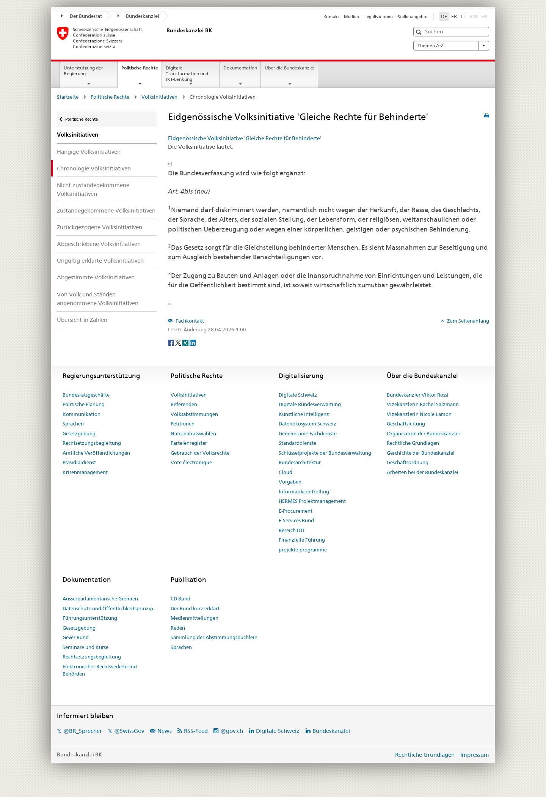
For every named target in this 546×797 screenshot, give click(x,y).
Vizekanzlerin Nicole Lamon (419, 414)
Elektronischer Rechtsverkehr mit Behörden (100, 670)
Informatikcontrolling (304, 491)
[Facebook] (171, 342)
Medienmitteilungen (194, 618)
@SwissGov (129, 730)
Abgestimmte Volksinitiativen (96, 277)
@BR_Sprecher (82, 730)
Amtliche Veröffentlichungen (96, 453)
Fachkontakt (189, 321)
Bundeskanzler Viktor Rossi (418, 395)
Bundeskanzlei (139, 15)
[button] (419, 32)
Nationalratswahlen (193, 433)
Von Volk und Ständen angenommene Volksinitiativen (97, 299)
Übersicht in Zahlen (82, 319)
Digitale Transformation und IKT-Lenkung (187, 73)
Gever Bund (76, 637)
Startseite (67, 97)
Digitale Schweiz (298, 395)
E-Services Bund (296, 520)
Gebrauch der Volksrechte (200, 453)
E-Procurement (295, 511)
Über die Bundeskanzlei (289, 68)
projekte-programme (303, 550)
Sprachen (73, 424)
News (164, 730)
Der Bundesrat (81, 15)
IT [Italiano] (463, 16)
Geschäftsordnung (407, 462)
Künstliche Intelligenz (304, 414)
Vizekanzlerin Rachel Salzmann (423, 404)
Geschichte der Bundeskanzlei (421, 453)
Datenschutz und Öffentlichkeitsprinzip (108, 608)
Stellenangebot (413, 16)
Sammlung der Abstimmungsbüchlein (214, 637)
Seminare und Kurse (85, 647)
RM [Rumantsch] (473, 16)
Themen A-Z (451, 45)
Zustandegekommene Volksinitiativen (106, 210)
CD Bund (180, 598)
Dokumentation (240, 68)
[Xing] (186, 342)
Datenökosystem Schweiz (307, 424)
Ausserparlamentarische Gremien (100, 598)
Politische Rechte (141, 70)
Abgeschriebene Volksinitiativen (99, 243)
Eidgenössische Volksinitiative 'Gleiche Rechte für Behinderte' (245, 138)
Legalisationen (378, 16)
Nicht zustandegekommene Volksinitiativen (93, 189)
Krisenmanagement (85, 472)
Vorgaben (290, 482)
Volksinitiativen (159, 97)
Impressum (474, 754)
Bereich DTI (291, 530)
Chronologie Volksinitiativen (94, 168)
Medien (351, 16)
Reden (178, 628)
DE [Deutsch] (444, 16)
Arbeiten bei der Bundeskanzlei (422, 472)
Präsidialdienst (79, 462)
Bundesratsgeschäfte (86, 395)
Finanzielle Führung (302, 540)
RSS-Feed (196, 730)
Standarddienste (297, 443)
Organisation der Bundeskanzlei (423, 433)
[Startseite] (165, 37)
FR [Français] (454, 16)
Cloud (285, 472)
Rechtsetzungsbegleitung (92, 443)
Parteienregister (189, 443)
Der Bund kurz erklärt (195, 608)
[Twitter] (178, 342)
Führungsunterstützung (90, 618)
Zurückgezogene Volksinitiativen (99, 227)
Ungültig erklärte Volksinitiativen (100, 260)
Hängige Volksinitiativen (89, 151)
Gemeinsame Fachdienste (308, 433)
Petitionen (183, 424)
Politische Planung (84, 404)
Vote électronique (191, 462)
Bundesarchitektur (300, 462)
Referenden (184, 404)
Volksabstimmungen (194, 414)
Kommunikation (81, 414)
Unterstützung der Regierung (83, 70)
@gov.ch (231, 730)
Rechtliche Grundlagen (413, 443)
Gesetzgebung (79, 433)
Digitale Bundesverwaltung (310, 404)
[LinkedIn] (193, 342)
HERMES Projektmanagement (312, 501)
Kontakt (331, 16)
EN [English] (484, 16)
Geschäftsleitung (406, 424)
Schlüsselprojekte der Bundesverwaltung (325, 453)
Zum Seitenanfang (467, 321)
